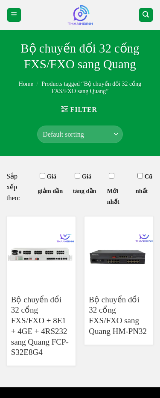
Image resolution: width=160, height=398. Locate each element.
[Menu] (14, 15)
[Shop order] (79, 134)
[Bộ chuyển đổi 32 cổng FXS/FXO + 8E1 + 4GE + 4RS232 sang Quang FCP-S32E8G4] (41, 251)
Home (26, 84)
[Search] (146, 15)
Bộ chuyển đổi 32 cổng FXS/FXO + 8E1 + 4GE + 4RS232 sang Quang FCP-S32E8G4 (40, 326)
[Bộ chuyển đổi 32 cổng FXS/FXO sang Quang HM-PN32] (118, 251)
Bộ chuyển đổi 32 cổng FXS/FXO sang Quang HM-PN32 (118, 315)
